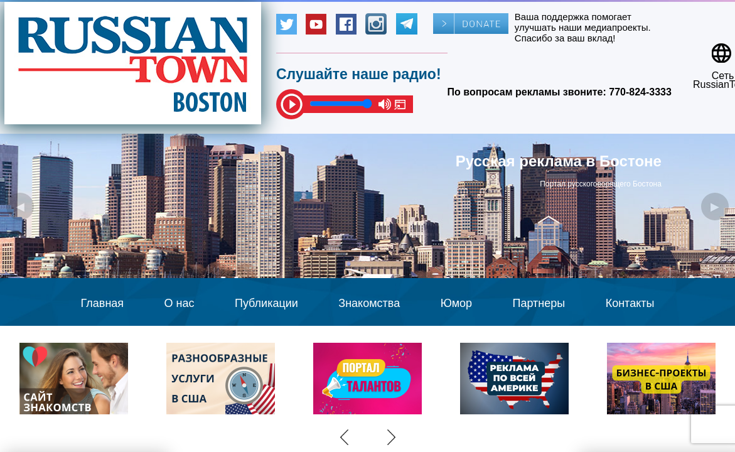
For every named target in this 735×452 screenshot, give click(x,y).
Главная (102, 303)
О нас (179, 303)
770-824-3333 (640, 92)
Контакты (630, 303)
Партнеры (539, 303)
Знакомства (369, 303)
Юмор (456, 303)
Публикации (266, 303)
